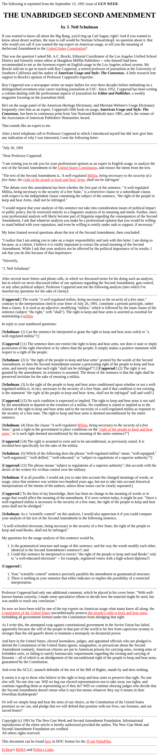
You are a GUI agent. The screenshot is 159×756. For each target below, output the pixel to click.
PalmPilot (103, 741)
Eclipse (7, 750)
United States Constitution (66, 48)
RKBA (21, 750)
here (48, 741)
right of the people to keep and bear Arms (54, 180)
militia (28, 316)
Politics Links (43, 750)
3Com (90, 741)
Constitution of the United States (26, 613)
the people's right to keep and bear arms (117, 613)
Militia (92, 176)
